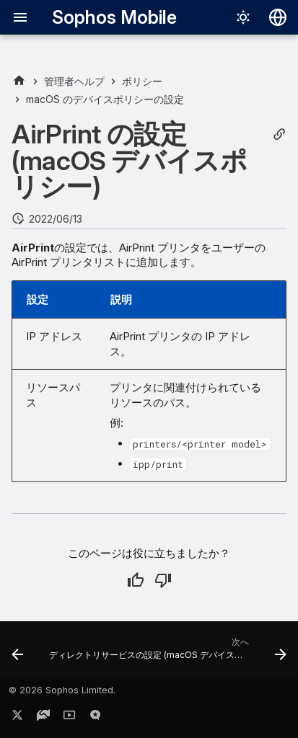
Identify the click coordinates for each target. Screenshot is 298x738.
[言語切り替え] (277, 17)
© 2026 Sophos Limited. (62, 690)
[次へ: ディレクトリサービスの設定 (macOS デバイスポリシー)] (166, 654)
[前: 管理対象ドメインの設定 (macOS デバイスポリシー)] (17, 654)
